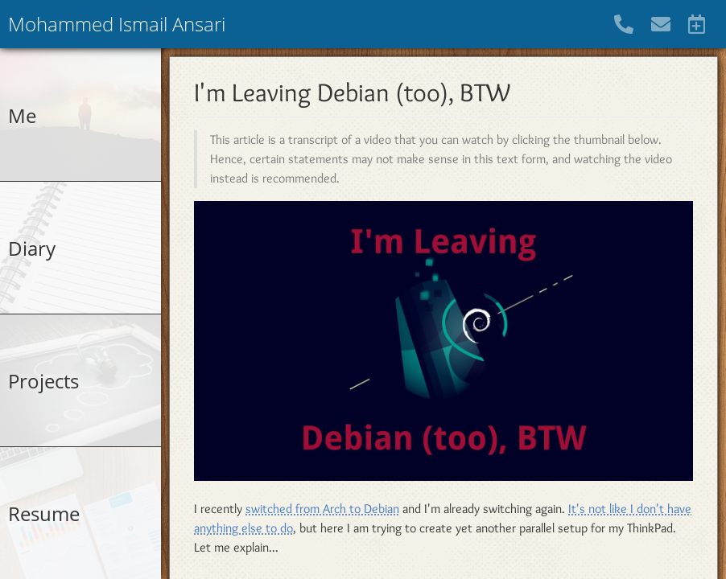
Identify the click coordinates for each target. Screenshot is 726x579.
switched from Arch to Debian (322, 508)
